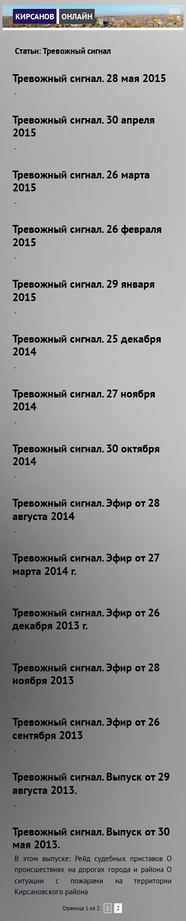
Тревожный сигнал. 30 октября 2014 (86, 454)
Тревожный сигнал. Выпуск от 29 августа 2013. (91, 783)
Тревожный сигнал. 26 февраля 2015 (87, 235)
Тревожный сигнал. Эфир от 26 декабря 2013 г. (86, 619)
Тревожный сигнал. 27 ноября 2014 (83, 400)
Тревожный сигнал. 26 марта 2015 (81, 181)
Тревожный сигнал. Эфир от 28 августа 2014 (86, 509)
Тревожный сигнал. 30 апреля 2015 (83, 126)
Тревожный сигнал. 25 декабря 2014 (86, 345)
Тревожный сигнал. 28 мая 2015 (89, 78)
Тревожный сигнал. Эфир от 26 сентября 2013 (86, 728)
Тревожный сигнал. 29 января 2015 (83, 290)
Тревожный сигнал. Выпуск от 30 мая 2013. (91, 838)
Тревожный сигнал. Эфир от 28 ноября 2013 (86, 673)
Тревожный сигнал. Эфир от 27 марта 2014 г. (85, 564)
